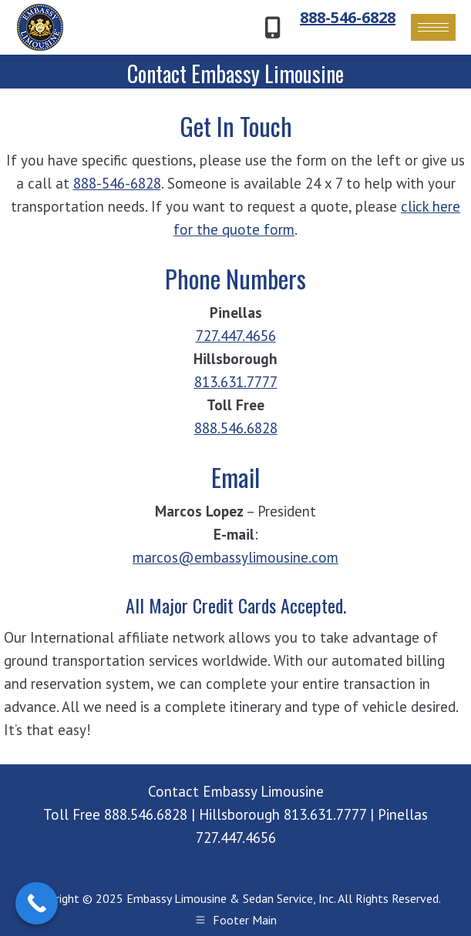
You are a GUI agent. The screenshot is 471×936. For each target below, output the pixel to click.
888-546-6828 (347, 17)
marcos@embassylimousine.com (235, 557)
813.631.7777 (236, 382)
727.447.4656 (236, 335)
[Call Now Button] (36, 903)
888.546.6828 (236, 428)
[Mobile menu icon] (433, 27)
